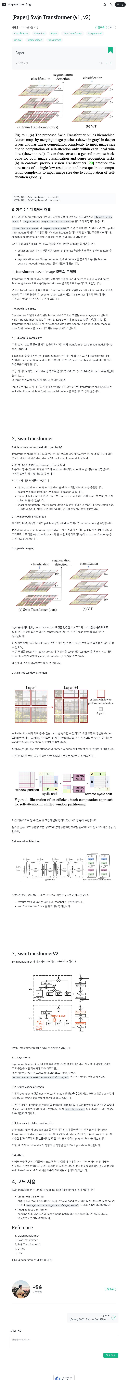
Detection (39, 33)
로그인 (120, 5)
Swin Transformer (72, 33)
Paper (54, 33)
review (17, 40)
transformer (54, 40)
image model (95, 33)
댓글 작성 (110, 1355)
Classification (21, 33)
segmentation (35, 40)
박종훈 (15, 27)
